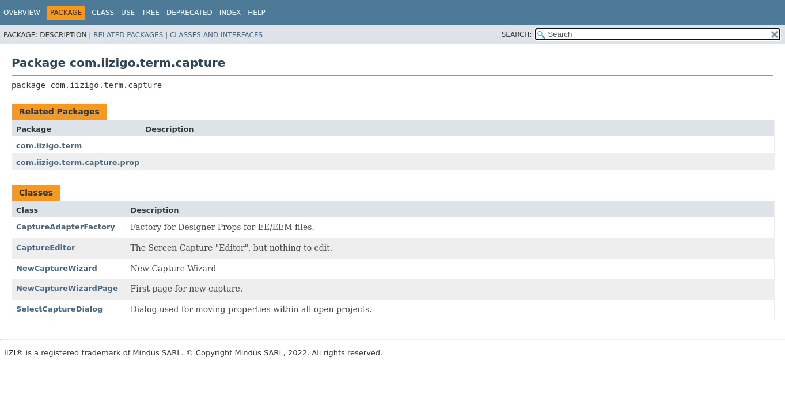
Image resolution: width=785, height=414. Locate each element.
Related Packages (128, 35)
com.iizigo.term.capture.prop (78, 162)
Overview (21, 13)
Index (230, 13)
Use (128, 13)
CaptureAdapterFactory (65, 227)
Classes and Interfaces (216, 35)
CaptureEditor (45, 247)
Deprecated (189, 13)
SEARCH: (517, 34)
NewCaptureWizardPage (67, 288)
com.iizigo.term (49, 145)
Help (257, 13)
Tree (151, 13)
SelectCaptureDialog (59, 309)
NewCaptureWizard (56, 268)
